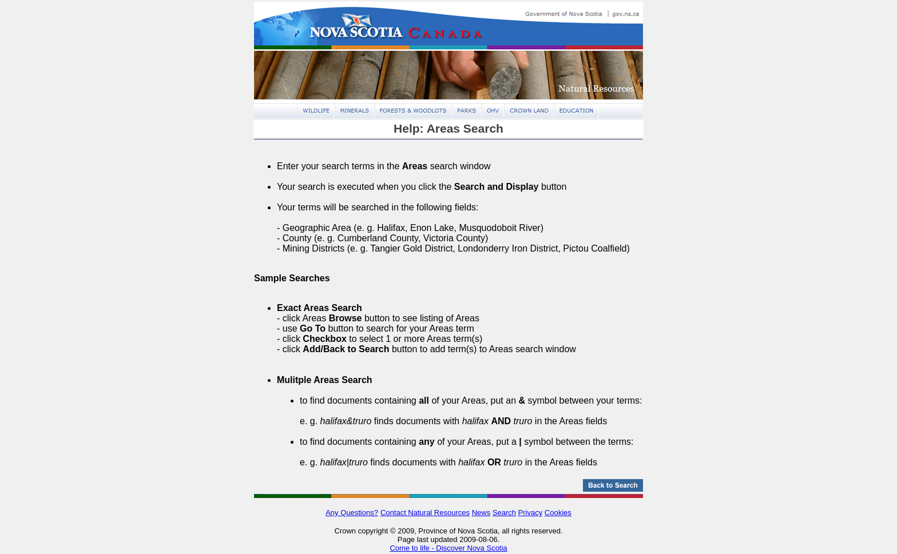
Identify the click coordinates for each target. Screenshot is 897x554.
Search (504, 512)
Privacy (530, 512)
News (481, 512)
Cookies (558, 512)
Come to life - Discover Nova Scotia (448, 548)
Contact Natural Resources (425, 512)
